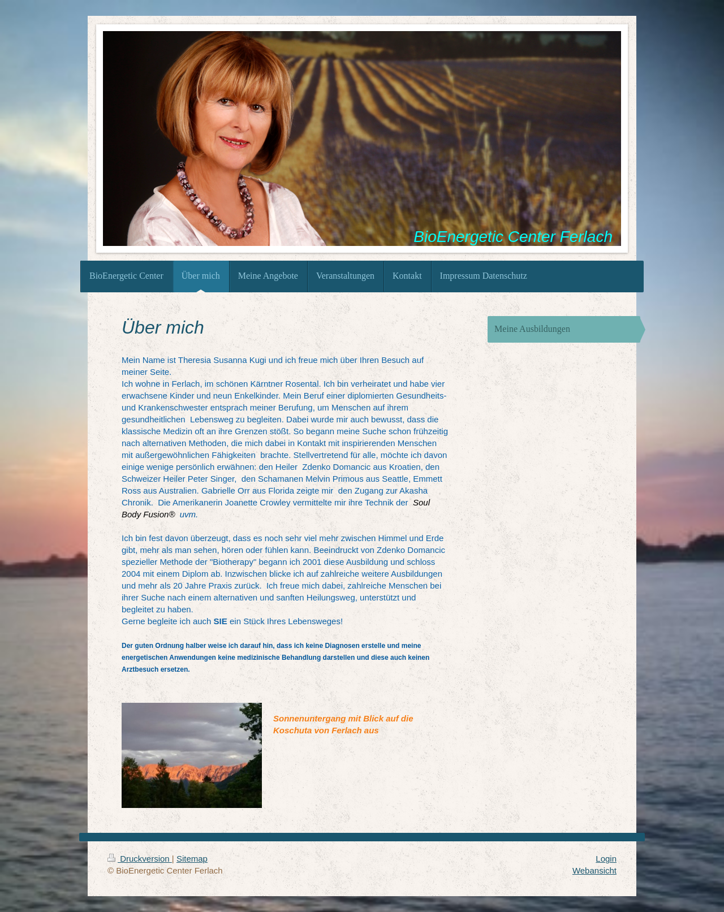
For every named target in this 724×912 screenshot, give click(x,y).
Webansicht (594, 870)
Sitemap (192, 858)
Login (606, 858)
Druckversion (139, 858)
